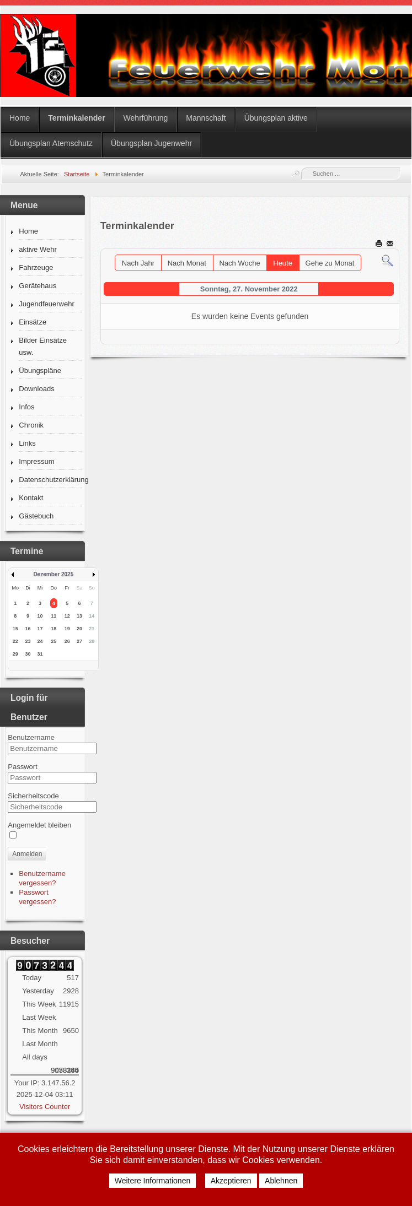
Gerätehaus (37, 286)
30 (27, 654)
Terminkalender (76, 117)
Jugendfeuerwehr (46, 304)
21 (91, 628)
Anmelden (27, 854)
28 (91, 641)
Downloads (36, 389)
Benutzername (31, 737)
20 (79, 628)
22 (15, 641)
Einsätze (32, 322)
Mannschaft (206, 117)
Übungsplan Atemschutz (51, 143)
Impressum (36, 461)
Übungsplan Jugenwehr (151, 143)
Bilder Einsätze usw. (43, 346)
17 (40, 628)
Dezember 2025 (53, 574)
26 (67, 641)
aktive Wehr (37, 249)
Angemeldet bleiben (39, 825)
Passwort (22, 766)
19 (67, 628)
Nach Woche (239, 263)
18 (53, 628)
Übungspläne (40, 370)
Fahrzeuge (36, 267)
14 (91, 616)
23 (27, 641)
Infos (26, 407)
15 (15, 628)
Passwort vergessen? (37, 897)
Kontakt (31, 498)
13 (79, 616)
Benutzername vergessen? (42, 878)
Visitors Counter (44, 1106)
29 (15, 654)
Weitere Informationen (152, 1180)
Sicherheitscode (33, 796)
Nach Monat (187, 263)
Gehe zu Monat (330, 263)
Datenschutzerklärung (50, 479)
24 (40, 641)
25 (53, 641)
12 (67, 616)
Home (19, 117)
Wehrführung (146, 117)
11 (53, 616)
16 (27, 628)
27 (79, 641)
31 (40, 654)
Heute (282, 263)
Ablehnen (281, 1180)
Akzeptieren (231, 1180)
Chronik (31, 425)
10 (40, 616)
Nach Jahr (138, 263)
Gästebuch (36, 516)
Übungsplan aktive (276, 117)
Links (27, 443)
